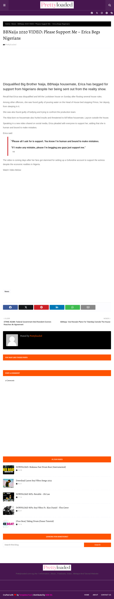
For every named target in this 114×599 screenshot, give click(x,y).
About (95, 595)
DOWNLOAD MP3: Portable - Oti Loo (33, 494)
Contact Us (106, 595)
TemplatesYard (25, 595)
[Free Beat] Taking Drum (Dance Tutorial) (35, 521)
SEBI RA (48, 595)
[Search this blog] (43, 545)
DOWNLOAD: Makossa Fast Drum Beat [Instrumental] (41, 467)
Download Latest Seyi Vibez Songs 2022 (34, 480)
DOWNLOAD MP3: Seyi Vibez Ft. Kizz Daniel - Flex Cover (42, 507)
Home (7, 24)
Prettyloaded (10, 44)
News (14, 24)
